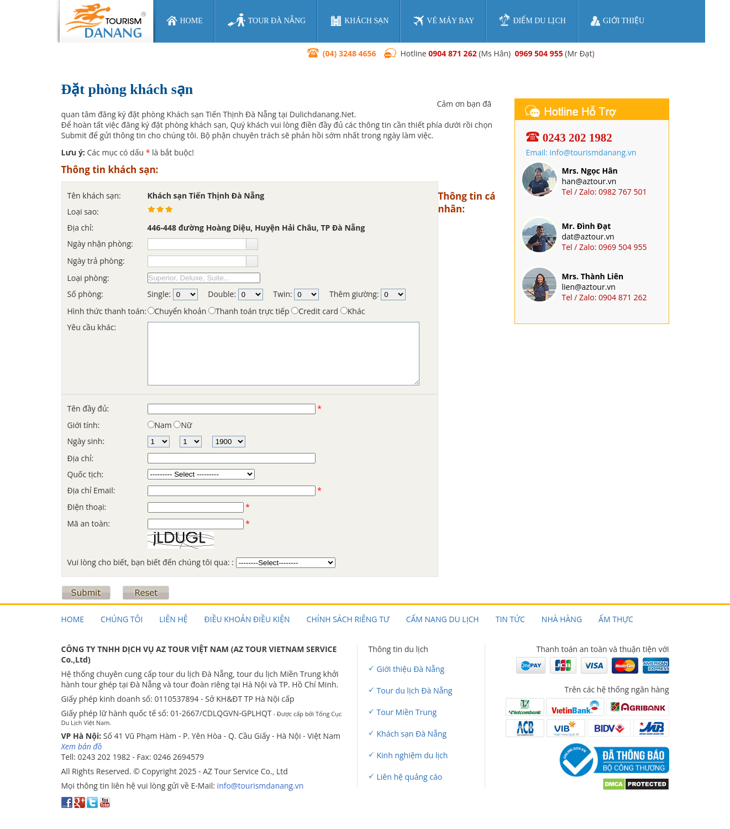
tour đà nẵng (267, 20)
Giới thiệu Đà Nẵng (411, 669)
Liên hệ (173, 619)
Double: (222, 294)
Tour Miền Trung (407, 712)
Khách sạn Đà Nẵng (412, 733)
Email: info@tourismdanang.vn (581, 152)
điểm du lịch (532, 20)
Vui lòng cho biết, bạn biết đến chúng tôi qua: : (151, 562)
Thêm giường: (354, 294)
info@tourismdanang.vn (260, 785)
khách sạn (359, 20)
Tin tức (510, 619)
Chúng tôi (122, 619)
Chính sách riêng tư (348, 619)
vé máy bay (443, 20)
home (184, 20)
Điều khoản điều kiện (247, 619)
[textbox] (196, 244)
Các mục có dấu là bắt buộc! (127, 152)
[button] (252, 243)
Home (73, 619)
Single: (159, 294)
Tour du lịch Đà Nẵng (415, 690)
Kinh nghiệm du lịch (412, 755)
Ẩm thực (615, 619)
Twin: (282, 294)
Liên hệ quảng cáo (410, 776)
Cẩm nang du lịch (442, 619)
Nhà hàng (562, 619)
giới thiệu (617, 21)
